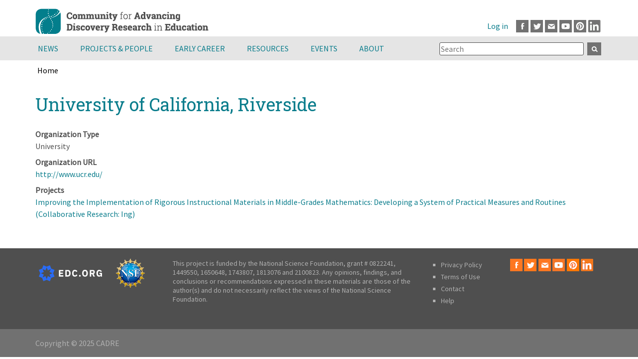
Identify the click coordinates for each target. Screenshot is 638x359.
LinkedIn (594, 26)
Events (324, 48)
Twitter (537, 26)
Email (551, 26)
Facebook (522, 26)
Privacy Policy (461, 264)
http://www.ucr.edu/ (69, 174)
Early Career (200, 48)
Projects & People (116, 48)
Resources (268, 48)
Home (47, 70)
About (371, 48)
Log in (497, 26)
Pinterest (580, 26)
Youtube (565, 26)
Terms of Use (460, 276)
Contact (452, 288)
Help (447, 300)
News (48, 48)
